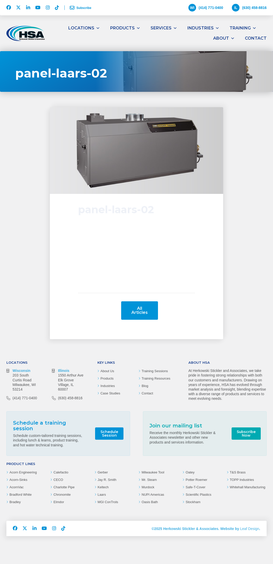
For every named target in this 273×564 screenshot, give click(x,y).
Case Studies (110, 393)
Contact (256, 38)
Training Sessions (155, 371)
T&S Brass (238, 472)
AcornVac (16, 487)
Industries (203, 28)
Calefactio (60, 472)
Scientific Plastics (198, 494)
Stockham (193, 502)
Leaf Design (249, 529)
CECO (58, 479)
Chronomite (62, 494)
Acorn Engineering (23, 472)
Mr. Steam (149, 479)
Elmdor (58, 502)
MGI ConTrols (108, 502)
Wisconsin (21, 371)
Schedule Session (109, 433)
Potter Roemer (196, 479)
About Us (107, 371)
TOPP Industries (242, 479)
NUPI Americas (153, 494)
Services (164, 28)
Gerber (103, 472)
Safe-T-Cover (195, 487)
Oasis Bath (150, 502)
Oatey (190, 472)
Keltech (103, 487)
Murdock (148, 487)
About (224, 38)
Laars (102, 494)
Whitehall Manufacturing (247, 487)
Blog (145, 386)
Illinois (63, 371)
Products (125, 28)
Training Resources (156, 378)
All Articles (139, 310)
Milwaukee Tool (153, 472)
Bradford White (20, 494)
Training (243, 28)
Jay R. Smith (107, 479)
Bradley (15, 502)
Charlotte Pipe (63, 487)
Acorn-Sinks (18, 479)
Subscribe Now (246, 433)
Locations (84, 28)
